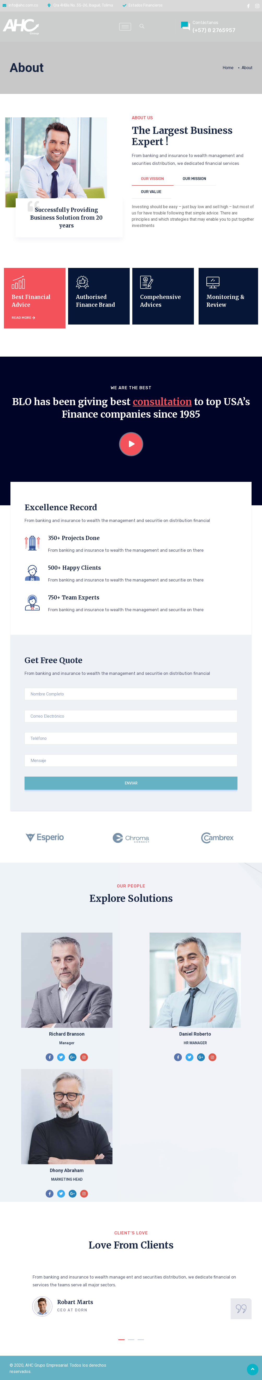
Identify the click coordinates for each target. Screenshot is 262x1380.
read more (23, 318)
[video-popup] (131, 444)
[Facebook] (248, 6)
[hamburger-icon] (125, 27)
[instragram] (257, 6)
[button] (121, 1339)
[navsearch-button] (142, 26)
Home (228, 67)
